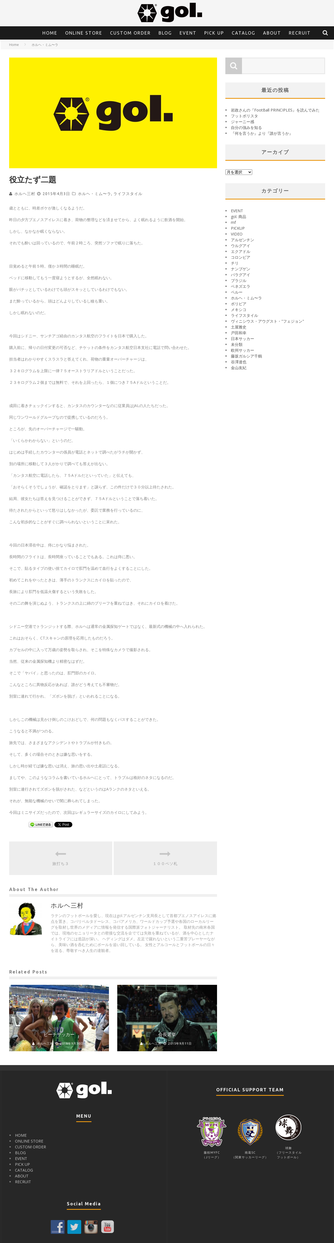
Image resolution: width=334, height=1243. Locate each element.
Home (14, 44)
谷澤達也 (238, 361)
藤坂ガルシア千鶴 (246, 356)
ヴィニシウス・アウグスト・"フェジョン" (267, 321)
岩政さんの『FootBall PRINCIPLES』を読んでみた (275, 110)
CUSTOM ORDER (130, 32)
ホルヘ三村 (24, 193)
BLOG (165, 32)
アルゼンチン (242, 239)
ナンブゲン (240, 268)
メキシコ (238, 309)
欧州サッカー (242, 350)
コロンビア (240, 257)
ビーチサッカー (59, 1034)
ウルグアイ (240, 245)
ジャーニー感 (242, 121)
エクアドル (240, 251)
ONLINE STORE (83, 32)
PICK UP (214, 32)
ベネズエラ (240, 286)
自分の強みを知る (246, 127)
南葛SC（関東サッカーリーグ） (250, 1152)
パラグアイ (240, 274)
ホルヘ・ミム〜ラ (94, 193)
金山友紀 (238, 367)
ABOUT (272, 32)
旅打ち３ (60, 863)
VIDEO (237, 234)
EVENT (188, 32)
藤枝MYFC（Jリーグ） (211, 1152)
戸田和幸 (238, 332)
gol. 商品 (238, 216)
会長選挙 (167, 1034)
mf (233, 222)
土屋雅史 (238, 327)
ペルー (237, 292)
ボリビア (238, 303)
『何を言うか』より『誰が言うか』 (262, 133)
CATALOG (243, 32)
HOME (49, 32)
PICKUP (238, 228)
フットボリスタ (244, 115)
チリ (235, 263)
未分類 (237, 344)
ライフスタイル (127, 193)
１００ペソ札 (165, 863)
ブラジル (238, 280)
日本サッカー (242, 338)
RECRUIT (300, 32)
